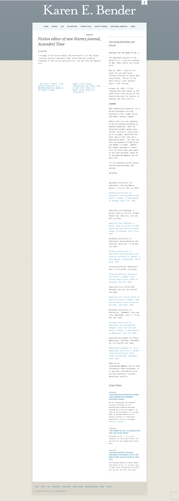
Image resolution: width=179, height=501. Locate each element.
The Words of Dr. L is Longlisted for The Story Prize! (124, 432)
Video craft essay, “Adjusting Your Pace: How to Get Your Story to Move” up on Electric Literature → (86, 88)
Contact (89, 35)
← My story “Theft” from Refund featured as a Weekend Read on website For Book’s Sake (50, 87)
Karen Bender (89, 10)
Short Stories (101, 26)
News (133, 26)
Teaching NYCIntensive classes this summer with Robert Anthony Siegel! (124, 397)
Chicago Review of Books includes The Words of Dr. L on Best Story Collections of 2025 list (124, 455)
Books (54, 26)
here (40, 63)
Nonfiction (86, 26)
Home (46, 26)
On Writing (72, 26)
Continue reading (117, 422)
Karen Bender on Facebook (144, 2)
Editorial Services (119, 26)
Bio (62, 26)
